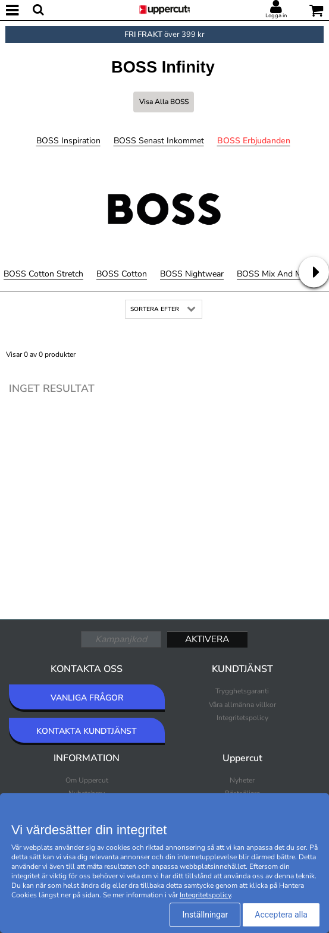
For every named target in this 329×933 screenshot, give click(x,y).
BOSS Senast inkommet (159, 140)
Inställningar (205, 914)
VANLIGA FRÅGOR (87, 697)
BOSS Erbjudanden (253, 140)
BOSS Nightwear (192, 273)
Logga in (276, 15)
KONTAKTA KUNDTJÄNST (86, 731)
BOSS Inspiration (68, 140)
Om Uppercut (86, 780)
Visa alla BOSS (164, 101)
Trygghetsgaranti (242, 691)
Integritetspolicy (242, 717)
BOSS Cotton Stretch (43, 273)
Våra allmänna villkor (242, 704)
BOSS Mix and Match (277, 273)
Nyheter (242, 780)
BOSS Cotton (121, 273)
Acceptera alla (281, 914)
